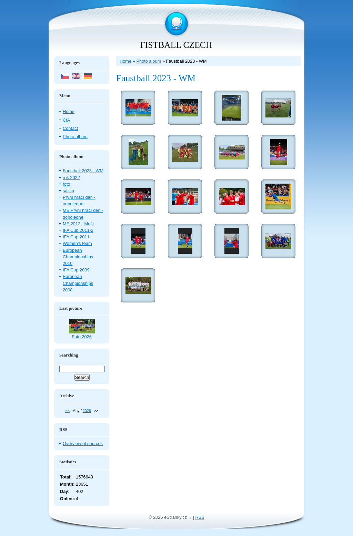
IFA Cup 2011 (76, 236)
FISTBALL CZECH (176, 45)
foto (66, 184)
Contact (70, 128)
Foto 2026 (82, 336)
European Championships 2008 (78, 283)
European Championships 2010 (78, 257)
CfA (66, 120)
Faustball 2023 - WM (83, 170)
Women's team (77, 243)
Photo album (148, 61)
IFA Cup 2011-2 (78, 230)
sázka (68, 190)
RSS (199, 517)
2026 (87, 411)
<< (67, 411)
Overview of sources (83, 443)
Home (125, 61)
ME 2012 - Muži (78, 223)
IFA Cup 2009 (76, 269)
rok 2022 (71, 177)
